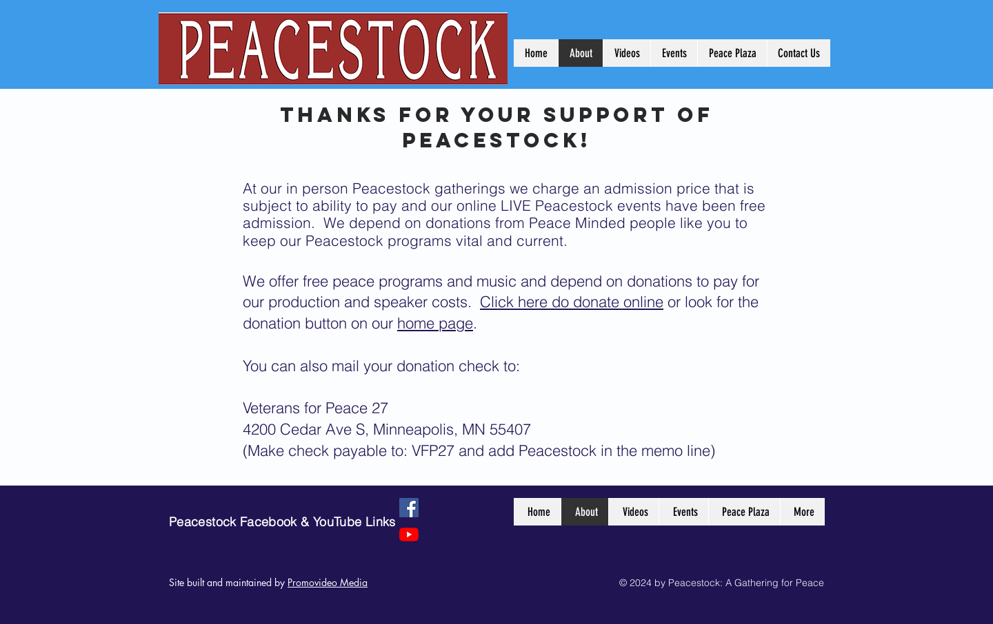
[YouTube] (409, 534)
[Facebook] (409, 507)
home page (435, 323)
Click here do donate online (571, 301)
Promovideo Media (328, 582)
